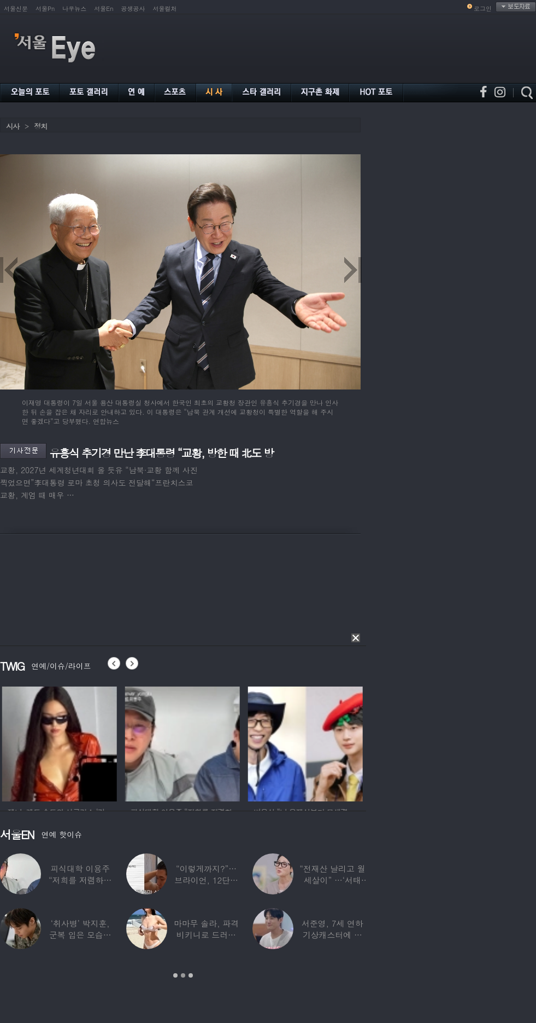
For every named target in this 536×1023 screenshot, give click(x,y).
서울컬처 (165, 8)
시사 (12, 126)
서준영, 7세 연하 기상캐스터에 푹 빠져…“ (332, 934)
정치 (40, 126)
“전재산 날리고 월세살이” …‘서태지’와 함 (332, 880)
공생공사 (133, 8)
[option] (74, 742)
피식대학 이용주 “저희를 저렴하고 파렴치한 (80, 880)
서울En (103, 8)
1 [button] (175, 975)
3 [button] (191, 975)
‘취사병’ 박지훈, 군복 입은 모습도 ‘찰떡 (80, 934)
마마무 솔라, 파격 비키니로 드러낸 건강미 (206, 934)
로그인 (483, 8)
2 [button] (183, 975)
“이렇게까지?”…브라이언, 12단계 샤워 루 (206, 880)
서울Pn (45, 8)
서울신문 (16, 8)
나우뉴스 (74, 8)
